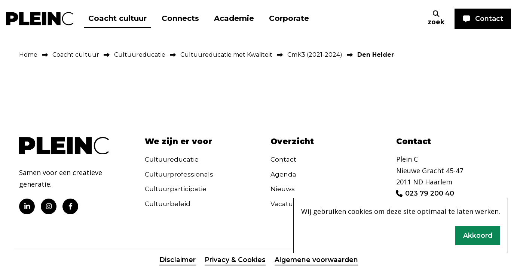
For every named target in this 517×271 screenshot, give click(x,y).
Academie (234, 18)
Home (28, 54)
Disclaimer (176, 260)
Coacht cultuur (117, 18)
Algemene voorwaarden (316, 260)
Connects (180, 18)
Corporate (289, 18)
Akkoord (477, 235)
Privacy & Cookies (234, 260)
